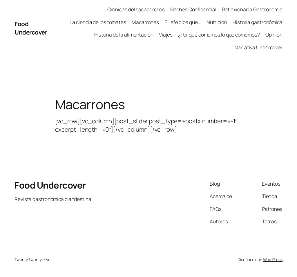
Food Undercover (31, 28)
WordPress (272, 259)
